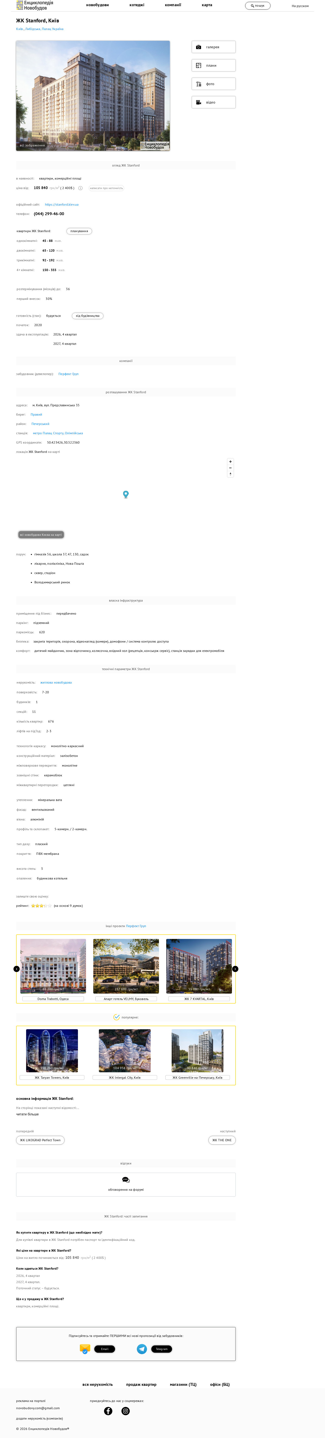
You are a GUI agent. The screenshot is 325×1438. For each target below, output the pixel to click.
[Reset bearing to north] (230, 474)
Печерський (40, 424)
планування (79, 231)
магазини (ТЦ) (183, 1384)
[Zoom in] (230, 461)
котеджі (137, 4)
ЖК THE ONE (222, 1140)
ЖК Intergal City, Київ (124, 1077)
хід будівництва (87, 316)
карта (207, 4)
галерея (207, 47)
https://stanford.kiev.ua (62, 204)
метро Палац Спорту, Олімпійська (58, 433)
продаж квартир (141, 1384)
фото (205, 83)
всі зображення (32, 145)
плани (206, 65)
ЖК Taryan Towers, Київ (52, 1077)
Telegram (162, 1349)
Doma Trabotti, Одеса (53, 999)
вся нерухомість (97, 1384)
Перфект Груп (68, 374)
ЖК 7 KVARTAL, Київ (199, 999)
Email (104, 1349)
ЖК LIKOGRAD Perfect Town (40, 1140)
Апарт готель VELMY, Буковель (126, 999)
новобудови (97, 4)
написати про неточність (106, 188)
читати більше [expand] (27, 1114)
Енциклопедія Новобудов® (48, 1429)
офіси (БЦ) (220, 1384)
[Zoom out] (230, 468)
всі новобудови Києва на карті (41, 535)
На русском (300, 6)
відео (205, 102)
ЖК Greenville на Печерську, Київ (197, 1077)
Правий (36, 414)
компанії (173, 4)
